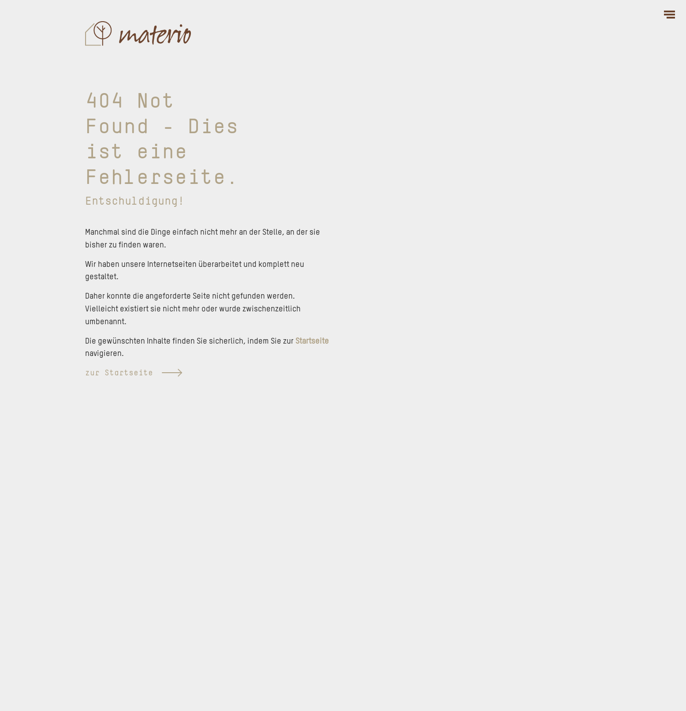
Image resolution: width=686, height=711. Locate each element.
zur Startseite (133, 373)
